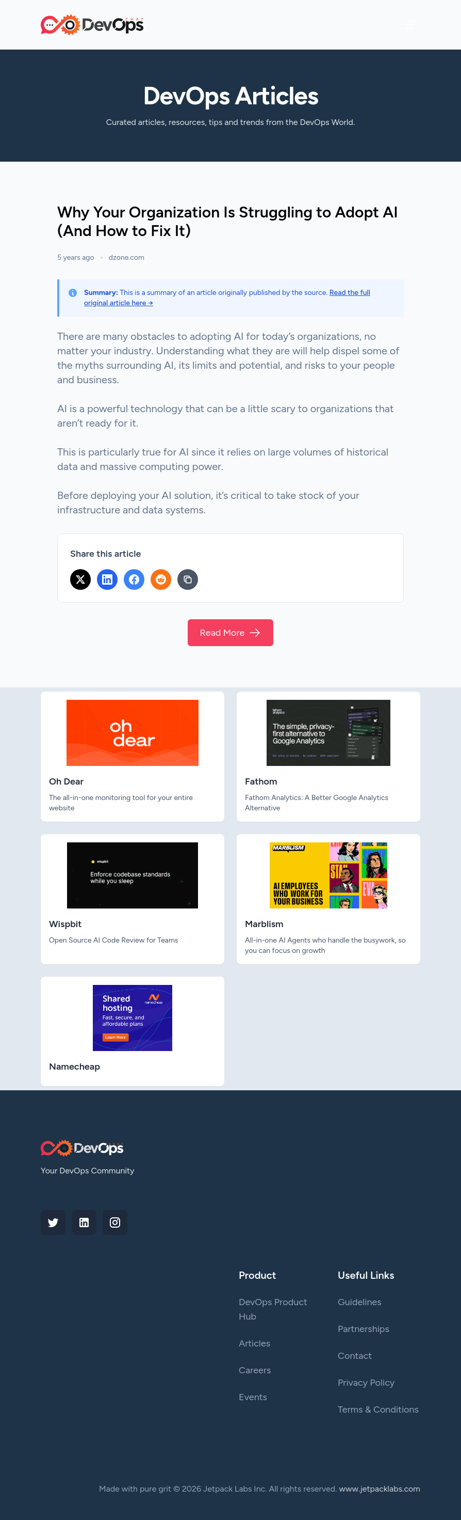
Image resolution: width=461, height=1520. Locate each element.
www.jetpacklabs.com (379, 1489)
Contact (355, 1355)
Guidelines (360, 1302)
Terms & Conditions (378, 1409)
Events (253, 1397)
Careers (255, 1370)
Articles (254, 1343)
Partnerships (363, 1329)
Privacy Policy (366, 1382)
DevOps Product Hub (273, 1309)
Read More (230, 632)
